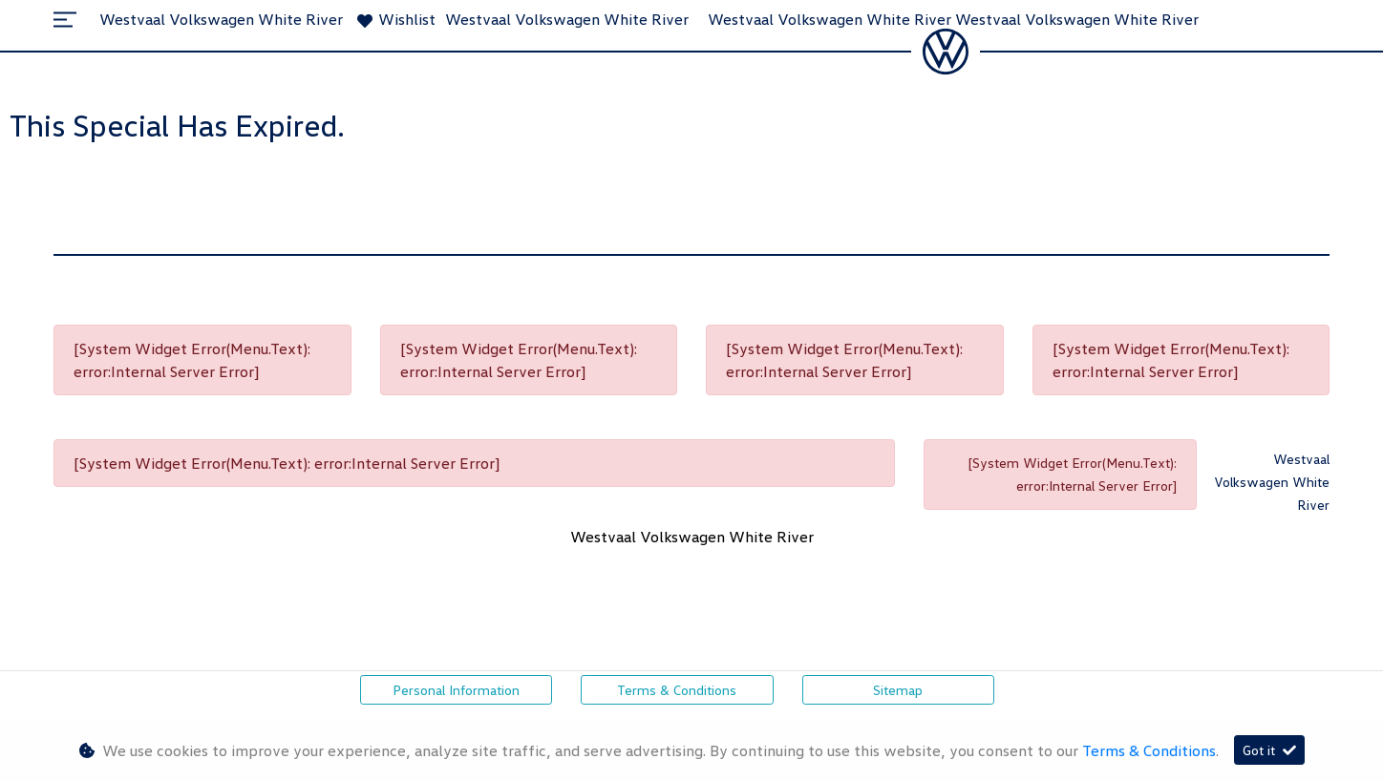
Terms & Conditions (676, 690)
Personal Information (456, 690)
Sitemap (898, 690)
